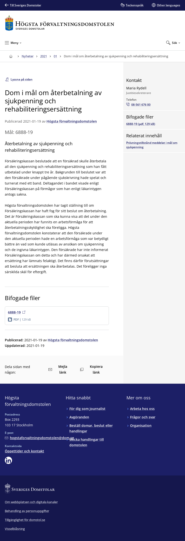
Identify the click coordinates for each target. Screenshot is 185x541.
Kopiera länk (91, 369)
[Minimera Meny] (13, 42)
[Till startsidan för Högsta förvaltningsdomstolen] (59, 23)
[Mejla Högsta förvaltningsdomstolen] (39, 438)
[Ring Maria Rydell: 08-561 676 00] (138, 105)
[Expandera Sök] (173, 42)
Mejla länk (57, 369)
